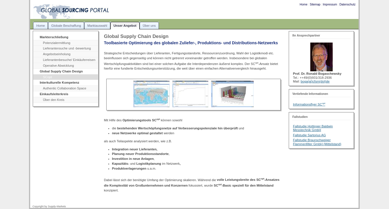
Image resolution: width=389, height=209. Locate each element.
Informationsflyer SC (309, 104)
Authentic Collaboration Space (64, 88)
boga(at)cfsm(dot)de (315, 81)
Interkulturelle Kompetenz (59, 82)
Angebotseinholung (56, 54)
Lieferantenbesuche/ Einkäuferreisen (69, 60)
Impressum (330, 4)
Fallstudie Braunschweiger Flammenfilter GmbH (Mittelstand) (317, 141)
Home (303, 4)
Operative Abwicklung (58, 65)
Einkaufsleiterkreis (54, 94)
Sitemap (315, 4)
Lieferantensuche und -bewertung (67, 48)
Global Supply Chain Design (61, 71)
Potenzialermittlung (56, 43)
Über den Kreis (53, 99)
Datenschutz (347, 4)
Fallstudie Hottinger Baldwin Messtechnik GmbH (313, 128)
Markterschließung (54, 37)
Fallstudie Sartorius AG (309, 135)
